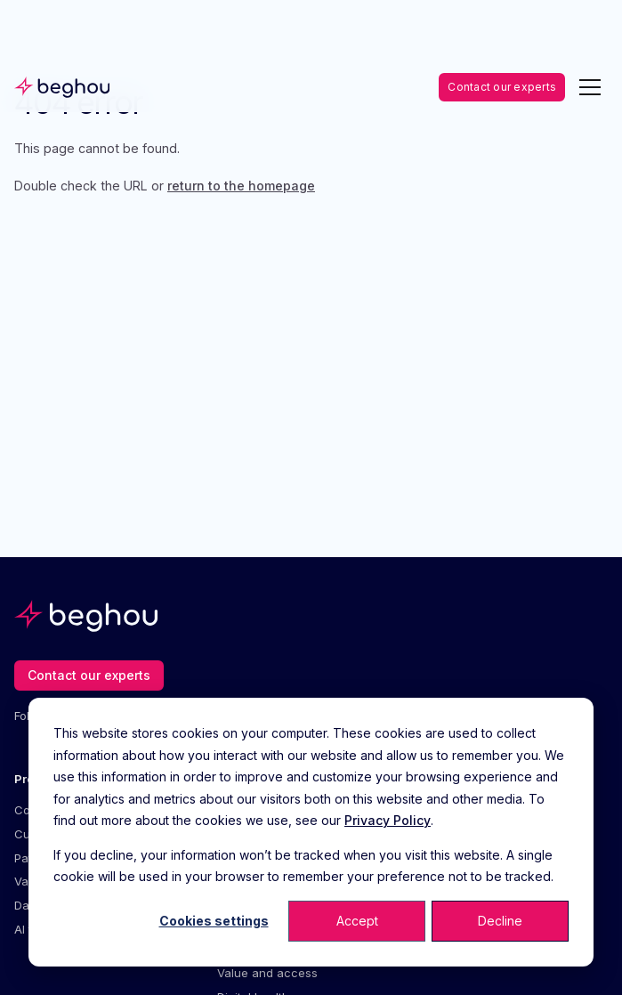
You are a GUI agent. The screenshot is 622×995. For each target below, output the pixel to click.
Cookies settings (214, 920)
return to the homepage (241, 185)
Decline (500, 920)
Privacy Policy (387, 820)
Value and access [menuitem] (267, 973)
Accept (357, 920)
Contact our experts (502, 86)
